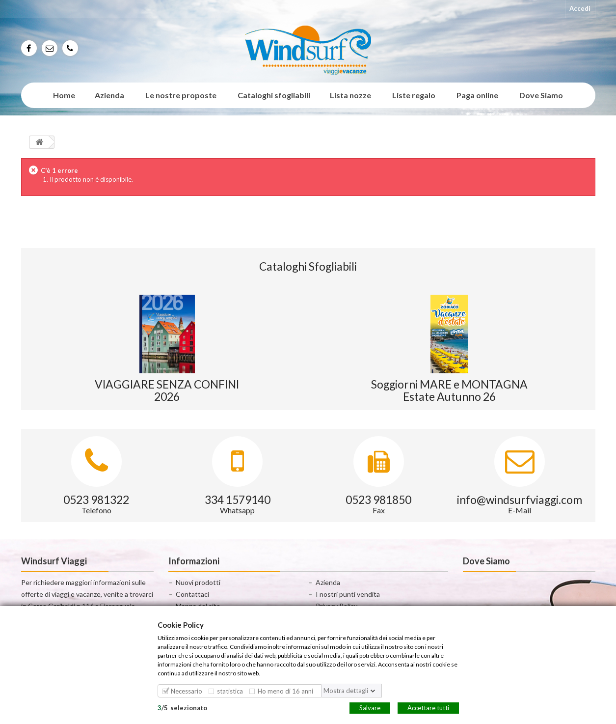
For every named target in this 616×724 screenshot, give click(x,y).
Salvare (369, 707)
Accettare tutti (428, 707)
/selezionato (182, 707)
